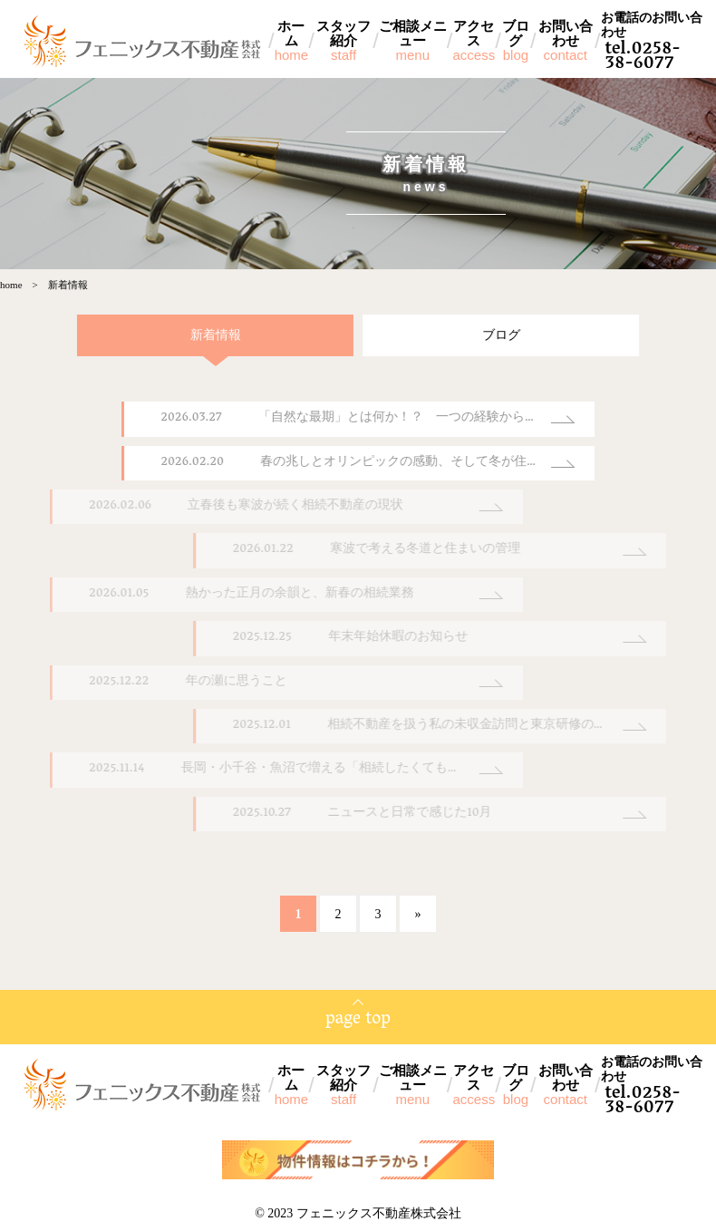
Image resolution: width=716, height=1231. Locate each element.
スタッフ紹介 (343, 41)
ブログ (515, 41)
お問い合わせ (566, 41)
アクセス (473, 41)
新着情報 (200, 336)
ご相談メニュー (413, 41)
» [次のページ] (417, 915)
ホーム (292, 41)
